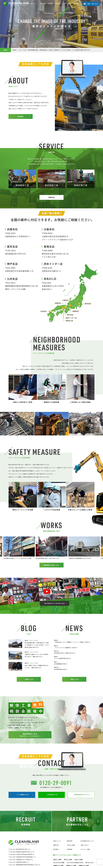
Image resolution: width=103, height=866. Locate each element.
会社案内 (50, 3)
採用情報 (75, 3)
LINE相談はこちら (50, 841)
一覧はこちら (28, 702)
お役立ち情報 (66, 3)
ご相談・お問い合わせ (92, 4)
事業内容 (42, 3)
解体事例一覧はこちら (51, 588)
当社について (34, 3)
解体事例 (58, 3)
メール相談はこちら (21, 841)
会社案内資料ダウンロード (80, 841)
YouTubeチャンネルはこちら (54, 626)
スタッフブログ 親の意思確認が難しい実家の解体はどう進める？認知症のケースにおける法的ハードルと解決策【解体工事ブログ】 (51, 50)
